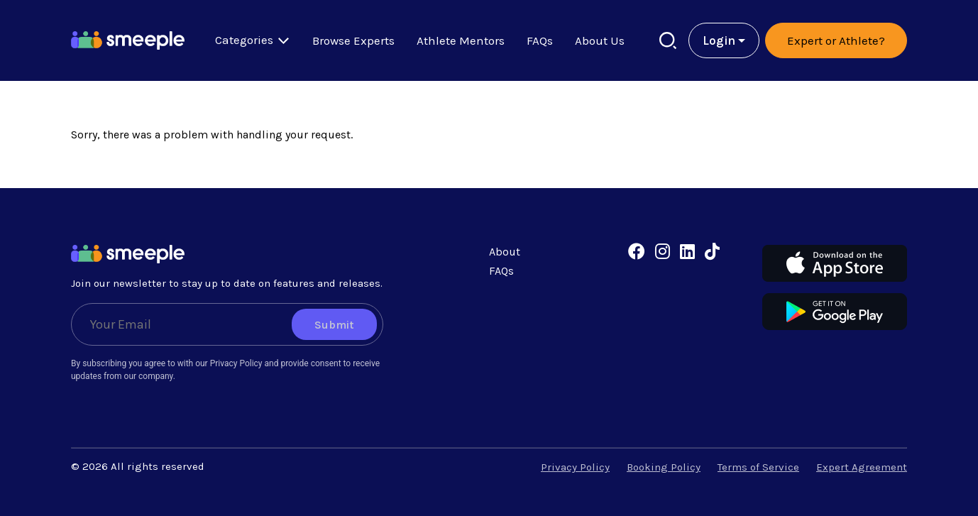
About (504, 251)
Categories (252, 40)
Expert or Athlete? (836, 40)
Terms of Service (758, 467)
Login (719, 40)
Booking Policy (663, 467)
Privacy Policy (575, 467)
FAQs (540, 40)
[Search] (668, 40)
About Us (600, 40)
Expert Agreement (861, 467)
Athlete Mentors (461, 40)
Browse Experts (353, 40)
